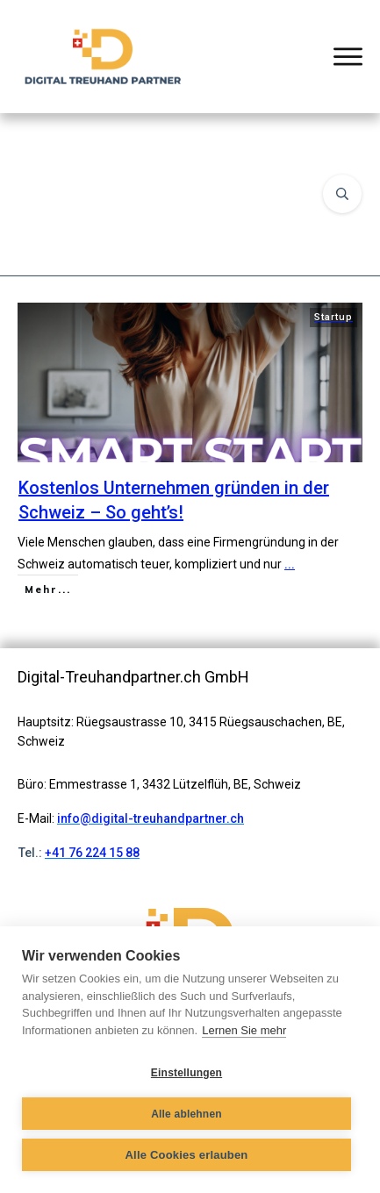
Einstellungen (186, 1073)
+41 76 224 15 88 (92, 853)
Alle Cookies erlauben (186, 1154)
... (289, 564)
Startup (333, 317)
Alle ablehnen (186, 1114)
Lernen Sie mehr (244, 1030)
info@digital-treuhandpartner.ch (150, 818)
